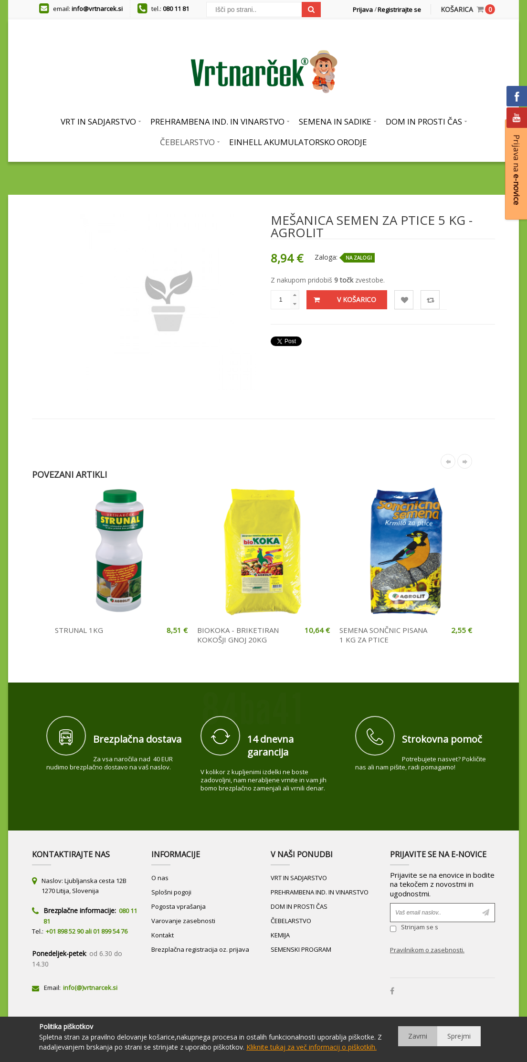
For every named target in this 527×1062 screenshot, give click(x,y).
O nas (160, 877)
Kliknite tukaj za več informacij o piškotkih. (311, 1046)
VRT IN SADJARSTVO (299, 877)
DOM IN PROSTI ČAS (299, 906)
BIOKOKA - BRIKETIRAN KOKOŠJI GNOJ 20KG (238, 634)
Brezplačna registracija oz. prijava (200, 949)
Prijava (363, 9)
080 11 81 (176, 8)
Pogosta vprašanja (178, 906)
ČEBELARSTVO (291, 920)
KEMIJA (280, 935)
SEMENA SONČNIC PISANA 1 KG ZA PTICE (383, 634)
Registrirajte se (399, 9)
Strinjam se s (414, 928)
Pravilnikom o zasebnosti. (427, 950)
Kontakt (162, 935)
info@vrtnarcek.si (97, 8)
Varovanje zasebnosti (183, 920)
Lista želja (404, 300)
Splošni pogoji (171, 892)
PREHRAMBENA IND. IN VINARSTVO (320, 892)
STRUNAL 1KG (79, 630)
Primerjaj (430, 300)
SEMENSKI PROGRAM (301, 949)
